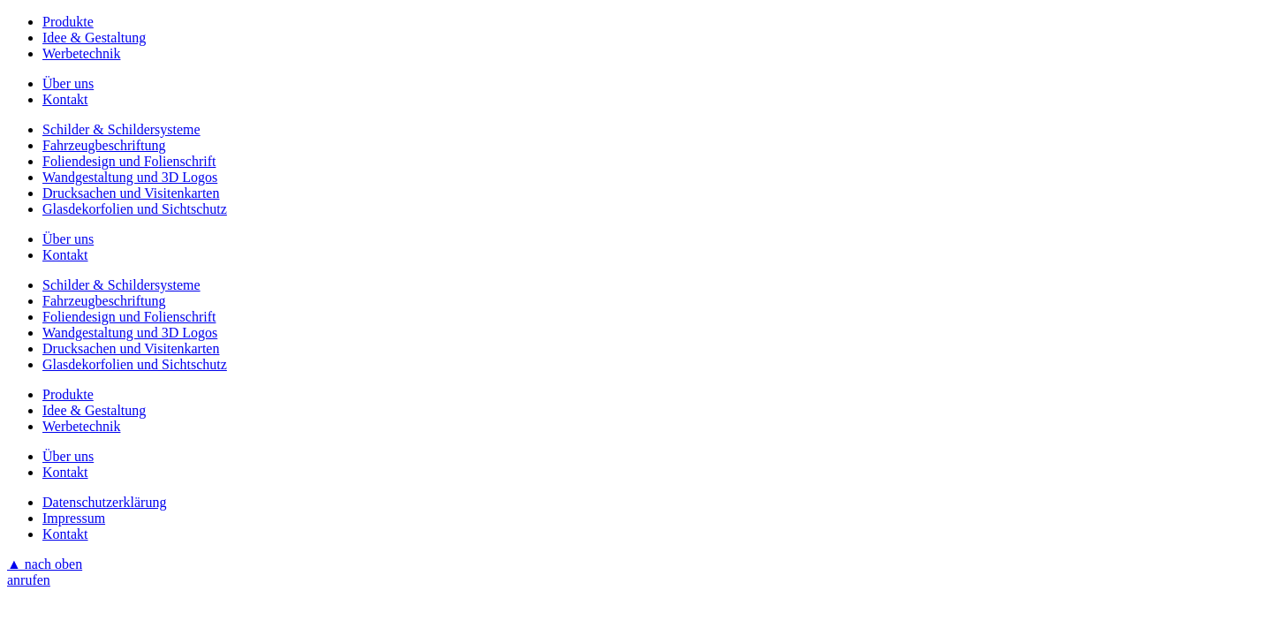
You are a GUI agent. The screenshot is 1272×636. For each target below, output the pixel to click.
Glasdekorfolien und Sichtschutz (134, 208)
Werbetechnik (81, 53)
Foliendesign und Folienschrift (129, 161)
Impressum (73, 518)
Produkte (68, 21)
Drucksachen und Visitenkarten (130, 193)
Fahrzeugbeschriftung (104, 145)
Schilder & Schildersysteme (121, 129)
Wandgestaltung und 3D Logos (129, 177)
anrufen (28, 579)
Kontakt (65, 99)
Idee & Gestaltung (94, 37)
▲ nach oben (44, 564)
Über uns (68, 83)
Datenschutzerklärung (104, 502)
